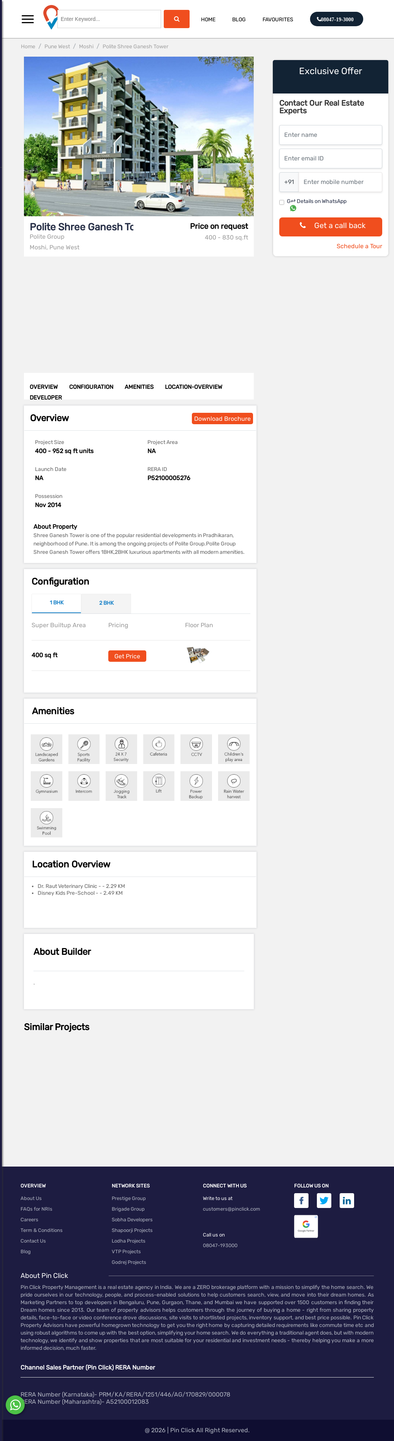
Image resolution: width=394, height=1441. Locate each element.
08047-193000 (220, 1245)
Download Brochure (222, 418)
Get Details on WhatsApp (317, 201)
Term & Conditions (42, 1230)
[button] (28, 19)
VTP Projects (126, 1251)
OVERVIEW (44, 387)
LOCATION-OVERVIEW (193, 387)
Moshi (86, 46)
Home (208, 19)
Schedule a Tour (359, 246)
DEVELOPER (46, 397)
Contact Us (33, 1241)
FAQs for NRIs (36, 1209)
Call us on (214, 1235)
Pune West (57, 46)
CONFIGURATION (91, 387)
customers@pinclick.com (231, 1209)
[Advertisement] (141, 310)
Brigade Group (128, 1209)
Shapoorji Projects (132, 1230)
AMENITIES (139, 387)
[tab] (56, 603)
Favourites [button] (278, 19)
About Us (31, 1198)
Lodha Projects (129, 1241)
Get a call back (331, 227)
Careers (29, 1219)
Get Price (127, 656)
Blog (239, 19)
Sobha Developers (132, 1219)
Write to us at (218, 1198)
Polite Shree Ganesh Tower (135, 46)
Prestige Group (129, 1198)
